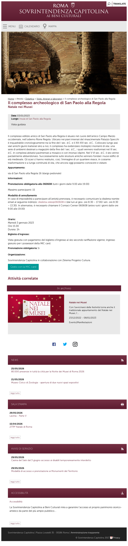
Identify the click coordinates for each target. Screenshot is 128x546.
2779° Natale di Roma (21, 426)
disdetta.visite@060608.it (52, 202)
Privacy (116, 537)
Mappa (52, 26)
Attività (19, 99)
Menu (12, 26)
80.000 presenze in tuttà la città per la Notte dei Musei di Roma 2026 (47, 371)
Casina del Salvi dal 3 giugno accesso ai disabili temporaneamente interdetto (51, 460)
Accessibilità (16, 501)
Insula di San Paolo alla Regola (35, 118)
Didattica (29, 99)
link (118, 330)
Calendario (32, 26)
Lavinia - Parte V (18, 415)
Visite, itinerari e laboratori (49, 99)
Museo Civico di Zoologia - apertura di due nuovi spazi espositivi (45, 382)
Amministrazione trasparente (85, 532)
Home (11, 99)
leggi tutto (15, 393)
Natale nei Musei (78, 302)
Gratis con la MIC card (23, 266)
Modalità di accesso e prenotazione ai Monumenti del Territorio (44, 471)
